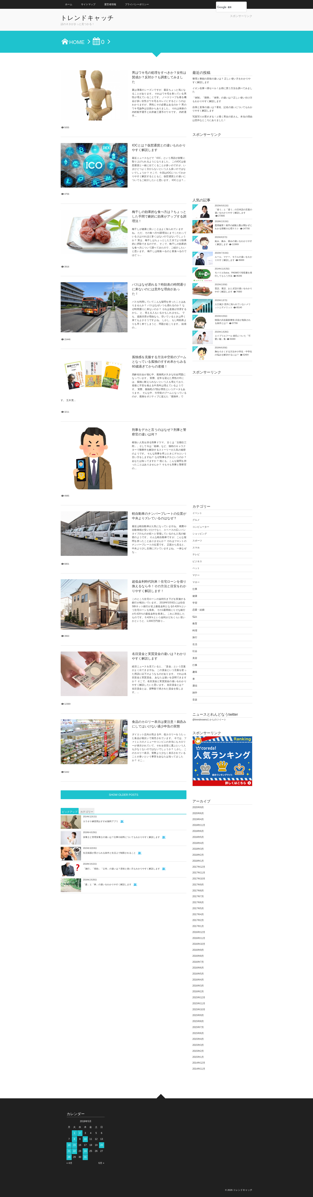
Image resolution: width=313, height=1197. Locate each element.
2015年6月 (198, 1033)
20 (101, 1145)
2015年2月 (198, 1051)
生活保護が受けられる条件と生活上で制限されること (109, 720)
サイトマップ (88, 4)
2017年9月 (198, 884)
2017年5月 (198, 908)
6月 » (101, 1163)
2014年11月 (198, 1068)
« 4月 (69, 1163)
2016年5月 (198, 973)
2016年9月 (198, 950)
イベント (197, 513)
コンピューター (200, 526)
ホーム (68, 4)
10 (85, 1139)
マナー (196, 575)
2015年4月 (198, 1039)
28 (69, 1157)
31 (85, 1157)
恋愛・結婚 (198, 609)
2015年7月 (198, 1027)
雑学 (194, 692)
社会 (194, 651)
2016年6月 (198, 967)
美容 (194, 658)
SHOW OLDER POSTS (123, 662)
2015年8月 (198, 1021)
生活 (194, 644)
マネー (196, 582)
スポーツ (197, 540)
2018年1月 (198, 860)
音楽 (194, 699)
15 (74, 1145)
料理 (194, 630)
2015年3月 (198, 1045)
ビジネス (197, 561)
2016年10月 (198, 944)
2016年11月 (198, 938)
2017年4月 (198, 914)
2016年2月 (198, 991)
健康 (194, 596)
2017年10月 (198, 878)
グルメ (196, 520)
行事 (194, 665)
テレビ (196, 554)
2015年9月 (198, 1015)
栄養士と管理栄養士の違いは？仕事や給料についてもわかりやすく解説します (121, 704)
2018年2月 (198, 854)
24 (85, 1151)
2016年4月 (198, 979)
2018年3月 (198, 848)
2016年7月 (198, 962)
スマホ (196, 547)
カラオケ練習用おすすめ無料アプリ (100, 688)
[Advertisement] (205, 24)
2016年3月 (198, 985)
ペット (196, 568)
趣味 (194, 672)
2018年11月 (198, 825)
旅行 (194, 637)
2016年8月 (198, 956)
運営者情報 (110, 4)
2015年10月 (198, 1009)
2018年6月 (198, 831)
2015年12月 (198, 997)
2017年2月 (198, 920)
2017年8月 (198, 890)
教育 (194, 623)
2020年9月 (198, 807)
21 (69, 1151)
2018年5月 (198, 837)
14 (69, 1145)
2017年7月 (198, 896)
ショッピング (199, 533)
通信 (194, 685)
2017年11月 (198, 872)
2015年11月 (198, 1003)
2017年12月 (198, 866)
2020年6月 (198, 813)
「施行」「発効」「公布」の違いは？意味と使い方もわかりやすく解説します (121, 736)
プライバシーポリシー (137, 4)
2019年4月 (198, 819)
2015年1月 (198, 1057)
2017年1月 (198, 926)
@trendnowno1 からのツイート (209, 719)
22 (74, 1151)
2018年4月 (198, 843)
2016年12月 (198, 932)
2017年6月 (198, 902)
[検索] (227, 7)
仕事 (194, 589)
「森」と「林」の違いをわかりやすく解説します (107, 752)
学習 (194, 602)
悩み (194, 616)
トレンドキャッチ (90, 18)
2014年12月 (198, 1062)
